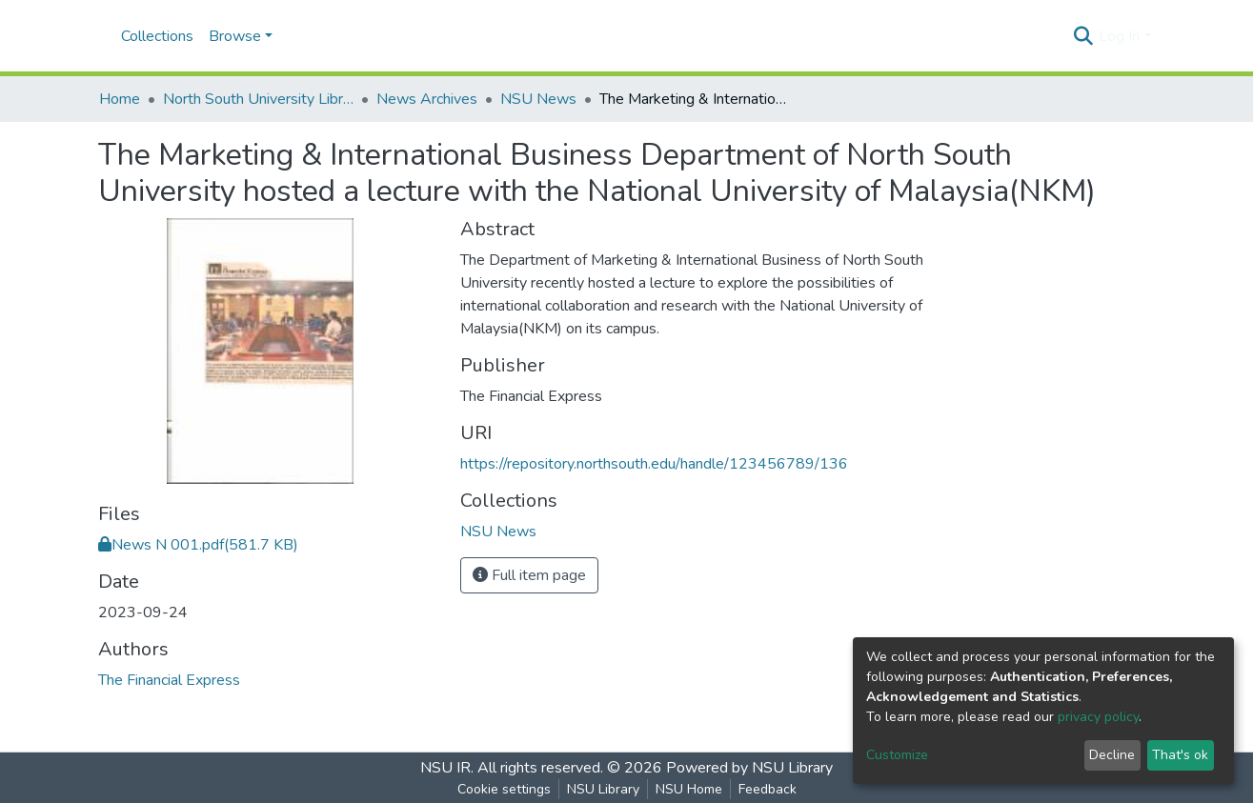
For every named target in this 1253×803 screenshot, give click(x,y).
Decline (1112, 755)
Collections (157, 36)
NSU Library (603, 789)
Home (119, 99)
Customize (897, 755)
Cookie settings (504, 789)
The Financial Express (169, 680)
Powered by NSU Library (749, 767)
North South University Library (258, 99)
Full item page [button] (529, 575)
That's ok (1180, 755)
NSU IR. (447, 767)
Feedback (767, 789)
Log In (1119, 36)
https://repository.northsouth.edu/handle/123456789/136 (654, 463)
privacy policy (1098, 717)
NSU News (538, 99)
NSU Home (689, 789)
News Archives (426, 99)
